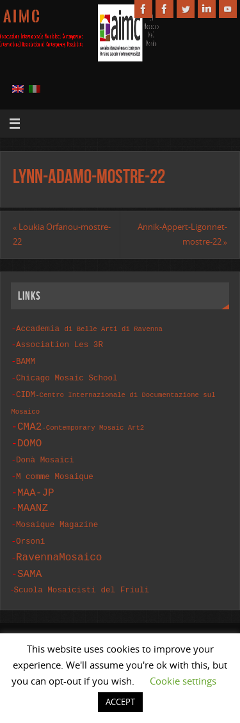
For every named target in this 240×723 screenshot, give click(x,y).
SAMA (29, 562)
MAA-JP (35, 484)
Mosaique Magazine (57, 515)
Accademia (89, 328)
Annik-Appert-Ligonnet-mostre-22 (182, 235)
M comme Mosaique (54, 469)
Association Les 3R (59, 343)
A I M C (21, 16)
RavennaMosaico (59, 546)
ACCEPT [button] (120, 702)
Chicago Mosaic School (67, 374)
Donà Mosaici (45, 453)
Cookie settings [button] (183, 680)
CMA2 (80, 421)
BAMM (25, 358)
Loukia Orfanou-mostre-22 (62, 235)
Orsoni (30, 531)
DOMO (29, 437)
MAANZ (32, 499)
